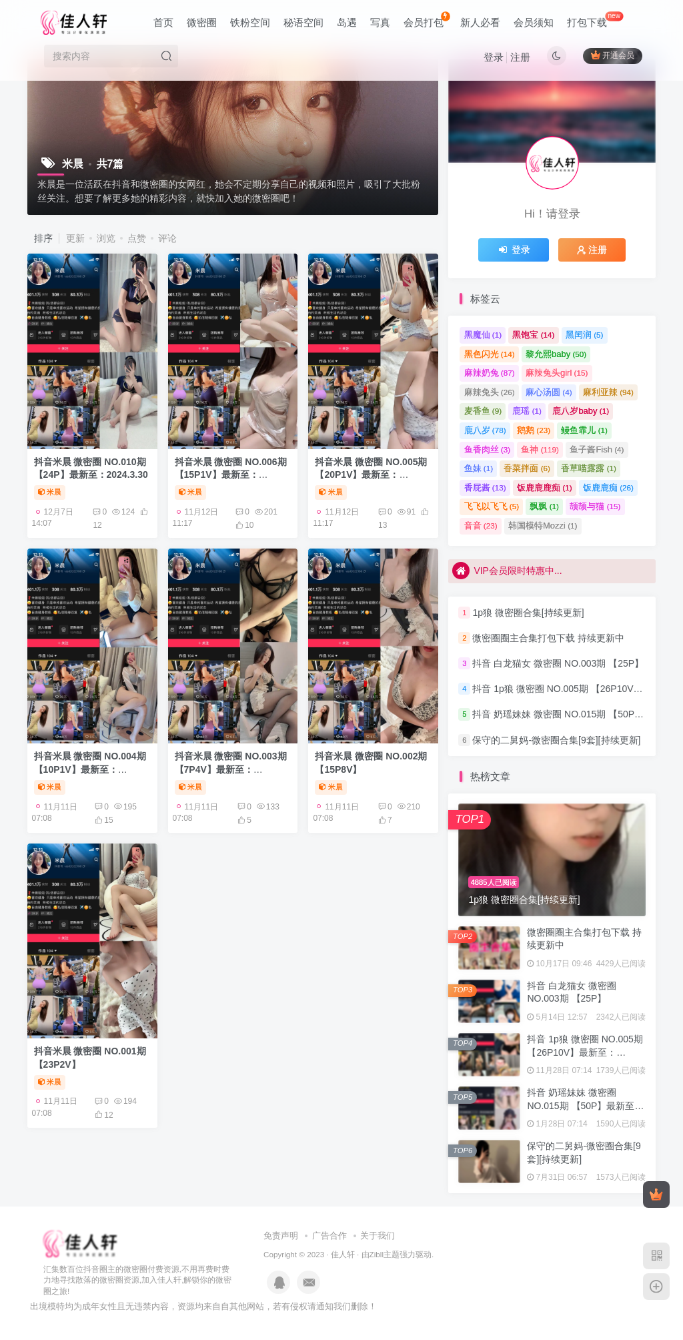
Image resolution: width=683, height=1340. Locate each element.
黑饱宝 (533, 335)
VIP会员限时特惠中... (507, 572)
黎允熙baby (556, 354)
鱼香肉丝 (487, 449)
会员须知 (534, 22)
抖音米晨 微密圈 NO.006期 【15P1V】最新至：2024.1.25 (231, 474)
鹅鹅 (533, 430)
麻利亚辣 (608, 392)
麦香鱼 (483, 411)
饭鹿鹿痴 (608, 487)
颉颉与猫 (595, 506)
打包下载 (595, 19)
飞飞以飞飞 (492, 506)
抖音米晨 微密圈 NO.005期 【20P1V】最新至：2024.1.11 (371, 474)
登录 (494, 57)
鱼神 (540, 449)
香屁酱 (485, 487)
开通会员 (612, 55)
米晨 (50, 492)
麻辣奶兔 (489, 373)
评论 (167, 238)
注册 (520, 57)
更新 (75, 238)
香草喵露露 (588, 468)
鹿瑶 (527, 411)
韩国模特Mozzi (542, 526)
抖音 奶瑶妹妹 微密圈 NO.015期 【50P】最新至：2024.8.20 (585, 1105)
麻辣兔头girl (557, 373)
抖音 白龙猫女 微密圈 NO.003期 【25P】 (558, 663)
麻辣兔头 (489, 392)
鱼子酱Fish (597, 449)
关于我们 (377, 1236)
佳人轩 (343, 1254)
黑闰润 (585, 335)
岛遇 (347, 22)
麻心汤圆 (549, 392)
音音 (481, 526)
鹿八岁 (485, 430)
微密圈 (202, 22)
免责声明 (280, 1236)
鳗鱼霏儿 (584, 430)
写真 (380, 22)
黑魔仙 (483, 335)
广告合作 (329, 1236)
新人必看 (480, 22)
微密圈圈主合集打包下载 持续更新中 (548, 638)
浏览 (106, 238)
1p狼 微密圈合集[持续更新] (528, 612)
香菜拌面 (527, 468)
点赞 (136, 238)
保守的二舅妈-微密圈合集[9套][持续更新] (556, 740)
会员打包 (427, 19)
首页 (163, 22)
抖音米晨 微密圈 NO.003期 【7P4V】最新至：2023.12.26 (231, 769)
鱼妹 (479, 468)
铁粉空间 (250, 22)
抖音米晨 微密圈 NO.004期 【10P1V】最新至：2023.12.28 (90, 769)
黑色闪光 (489, 354)
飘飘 (544, 506)
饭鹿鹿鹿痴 (544, 487)
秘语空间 (303, 22)
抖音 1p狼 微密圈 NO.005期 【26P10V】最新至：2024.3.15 (585, 1052)
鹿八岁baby (580, 411)
